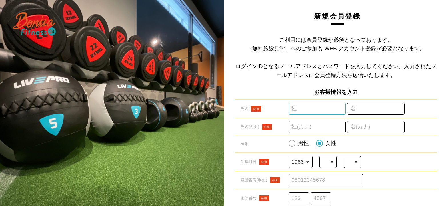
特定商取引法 (34, 155)
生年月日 (255, 162)
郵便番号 (255, 198)
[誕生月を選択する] (328, 162)
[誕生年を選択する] (300, 162)
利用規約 (30, 143)
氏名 (251, 109)
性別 (245, 144)
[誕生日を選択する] (352, 162)
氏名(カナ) (256, 127)
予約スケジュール (38, 131)
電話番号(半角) (260, 180)
